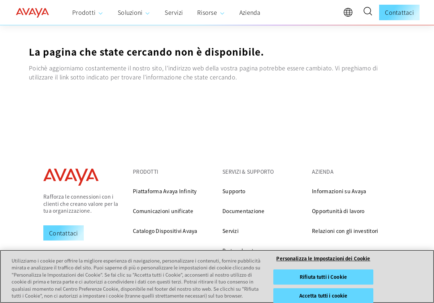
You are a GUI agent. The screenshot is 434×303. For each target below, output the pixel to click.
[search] (367, 12)
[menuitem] (87, 12)
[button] (367, 12)
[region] (217, 276)
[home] (32, 13)
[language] (350, 14)
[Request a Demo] (63, 233)
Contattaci (399, 12)
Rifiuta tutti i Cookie (323, 276)
